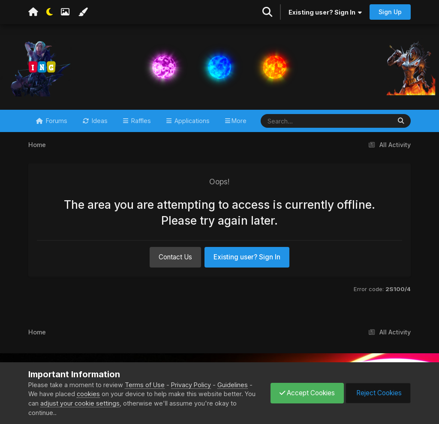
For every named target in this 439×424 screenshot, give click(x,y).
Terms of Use (145, 384)
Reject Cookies (378, 393)
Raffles (140, 120)
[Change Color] (83, 12)
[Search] (301, 121)
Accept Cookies (307, 393)
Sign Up (390, 11)
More (239, 120)
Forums (55, 120)
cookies (88, 393)
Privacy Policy (191, 384)
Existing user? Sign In (325, 12)
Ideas (99, 120)
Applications (191, 120)
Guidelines (232, 384)
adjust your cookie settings (80, 403)
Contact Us (175, 257)
